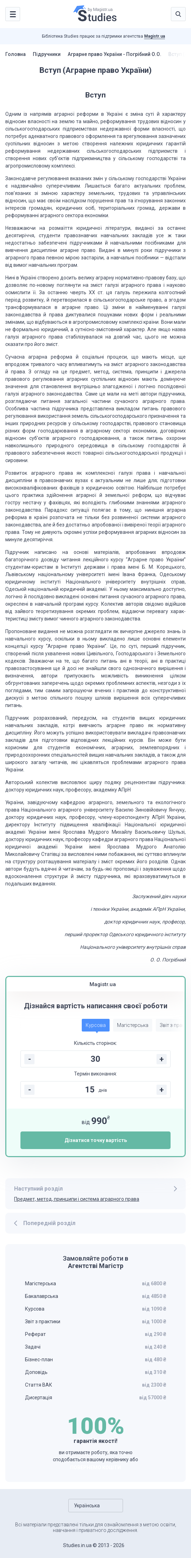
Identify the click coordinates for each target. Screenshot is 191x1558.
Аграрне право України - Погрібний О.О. (115, 54)
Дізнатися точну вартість (95, 1140)
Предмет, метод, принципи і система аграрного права (76, 1199)
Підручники (47, 54)
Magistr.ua (154, 36)
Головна (15, 54)
